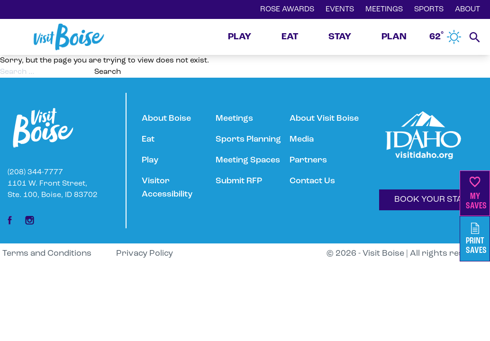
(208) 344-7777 (35, 172)
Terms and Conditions (46, 253)
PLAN (394, 37)
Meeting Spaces (248, 160)
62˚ (445, 37)
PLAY (239, 37)
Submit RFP (239, 181)
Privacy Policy (144, 253)
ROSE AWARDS (287, 9)
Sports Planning (248, 139)
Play (150, 160)
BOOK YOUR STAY (430, 199)
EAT (289, 37)
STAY (339, 37)
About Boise (166, 118)
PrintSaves (476, 239)
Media (302, 139)
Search (107, 72)
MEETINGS (384, 9)
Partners (308, 160)
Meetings (234, 118)
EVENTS (340, 9)
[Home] (68, 37)
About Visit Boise (324, 118)
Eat (148, 139)
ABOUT (467, 9)
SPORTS (429, 9)
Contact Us (312, 181)
